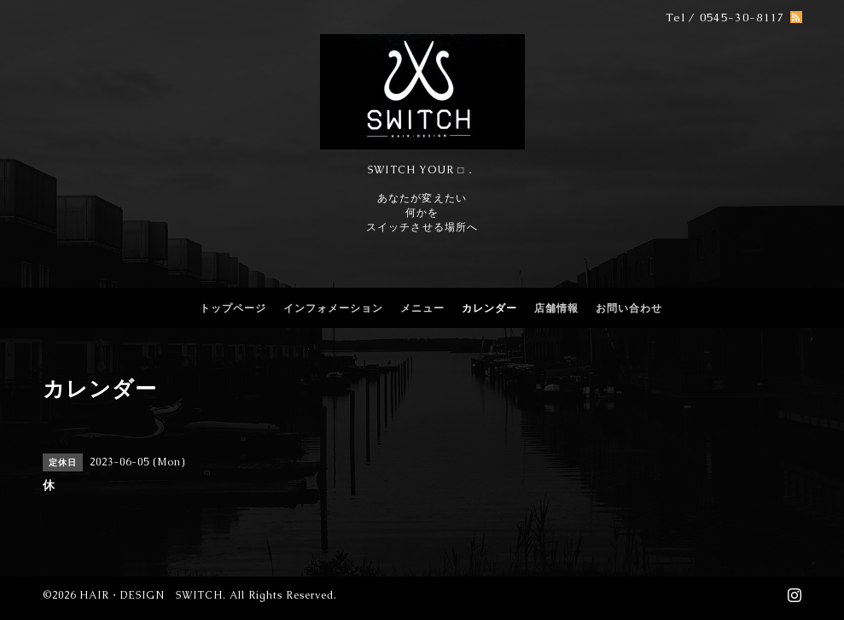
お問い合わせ (629, 308)
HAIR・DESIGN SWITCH (151, 595)
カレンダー (489, 308)
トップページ (233, 308)
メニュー (422, 308)
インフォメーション (333, 308)
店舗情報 (556, 308)
